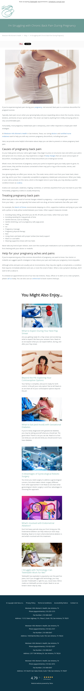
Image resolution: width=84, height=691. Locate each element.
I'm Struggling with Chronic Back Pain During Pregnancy (47, 35)
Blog (25, 35)
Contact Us (74, 603)
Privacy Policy (30, 603)
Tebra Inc (20, 603)
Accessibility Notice (61, 603)
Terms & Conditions (45, 603)
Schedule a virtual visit (57, 2)
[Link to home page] (9, 11)
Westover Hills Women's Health (11, 35)
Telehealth (33, 2)
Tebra (51, 683)
